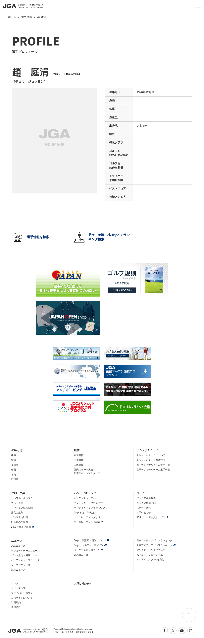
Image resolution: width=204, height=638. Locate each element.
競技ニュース (18, 569)
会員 (13, 469)
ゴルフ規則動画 (19, 517)
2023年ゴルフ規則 (21, 527)
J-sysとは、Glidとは (85, 512)
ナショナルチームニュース (25, 550)
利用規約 (16, 602)
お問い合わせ (143, 512)
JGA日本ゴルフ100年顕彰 (150, 559)
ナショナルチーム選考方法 (150, 460)
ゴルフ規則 (17, 503)
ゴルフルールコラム (22, 498)
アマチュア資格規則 (22, 507)
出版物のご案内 (19, 522)
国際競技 (78, 464)
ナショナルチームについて (150, 455)
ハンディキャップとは (86, 498)
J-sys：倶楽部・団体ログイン (90, 540)
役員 (13, 460)
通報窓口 (16, 607)
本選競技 (78, 455)
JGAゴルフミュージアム (149, 554)
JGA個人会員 (81, 554)
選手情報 (26, 17)
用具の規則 (17, 512)
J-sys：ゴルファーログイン (88, 545)
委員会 (14, 464)
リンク (14, 583)
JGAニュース (18, 545)
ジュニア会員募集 (146, 498)
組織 (13, 455)
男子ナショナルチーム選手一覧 (153, 464)
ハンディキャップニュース (25, 560)
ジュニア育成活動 (146, 503)
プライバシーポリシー (23, 593)
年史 (13, 474)
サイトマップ (18, 588)
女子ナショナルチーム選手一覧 (153, 469)
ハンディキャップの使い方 (88, 503)
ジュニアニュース (20, 565)
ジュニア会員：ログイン (87, 550)
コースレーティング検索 (87, 522)
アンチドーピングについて (150, 550)
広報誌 (14, 479)
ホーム (12, 17)
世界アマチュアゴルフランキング (154, 545)
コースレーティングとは (87, 517)
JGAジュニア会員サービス (150, 517)
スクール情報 (143, 507)
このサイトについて (22, 597)
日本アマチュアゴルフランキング (154, 540)
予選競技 (78, 460)
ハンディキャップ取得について (90, 507)
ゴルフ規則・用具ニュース (25, 555)
